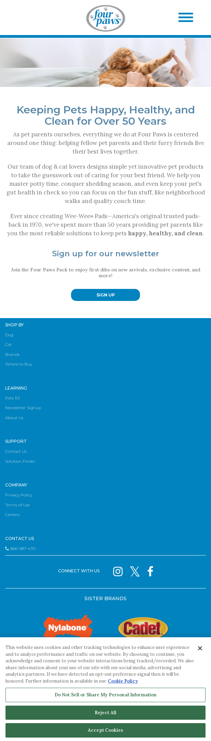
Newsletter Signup (23, 407)
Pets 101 (12, 398)
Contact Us (16, 451)
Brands (12, 354)
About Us (14, 417)
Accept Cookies (105, 730)
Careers (12, 514)
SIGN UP (105, 294)
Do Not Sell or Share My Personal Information (106, 695)
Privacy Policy (18, 494)
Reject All (105, 713)
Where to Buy (18, 364)
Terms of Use (17, 504)
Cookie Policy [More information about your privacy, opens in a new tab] (123, 681)
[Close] (200, 648)
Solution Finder (20, 461)
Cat (8, 344)
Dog (9, 334)
